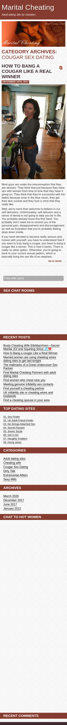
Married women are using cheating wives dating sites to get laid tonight (29, 359)
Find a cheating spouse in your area (26, 400)
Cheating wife (12, 462)
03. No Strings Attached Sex (19, 424)
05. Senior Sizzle (12, 431)
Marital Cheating (28, 7)
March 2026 (11, 496)
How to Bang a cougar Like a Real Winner (27, 71)
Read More (55, 261)
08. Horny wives (12, 442)
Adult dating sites (14, 458)
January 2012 (12, 508)
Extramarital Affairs (15, 475)
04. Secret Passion (14, 427)
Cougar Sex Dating (15, 467)
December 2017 (13, 500)
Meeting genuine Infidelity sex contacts (28, 384)
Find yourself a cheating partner (23, 388)
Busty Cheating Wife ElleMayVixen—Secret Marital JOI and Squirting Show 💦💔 (31, 347)
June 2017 (10, 504)
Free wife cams (14, 278)
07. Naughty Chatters (15, 438)
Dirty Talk (9, 471)
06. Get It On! (11, 434)
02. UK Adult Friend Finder (18, 420)
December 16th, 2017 (15, 82)
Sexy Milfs (10, 479)
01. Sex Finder (11, 416)
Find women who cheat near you (24, 380)
